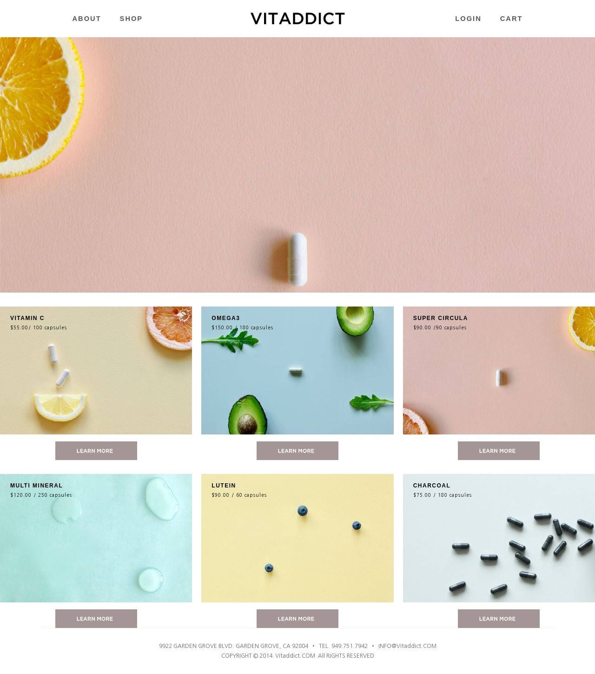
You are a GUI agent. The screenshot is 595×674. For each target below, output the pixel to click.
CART (511, 18)
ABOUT (87, 18)
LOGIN (468, 18)
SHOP (131, 18)
